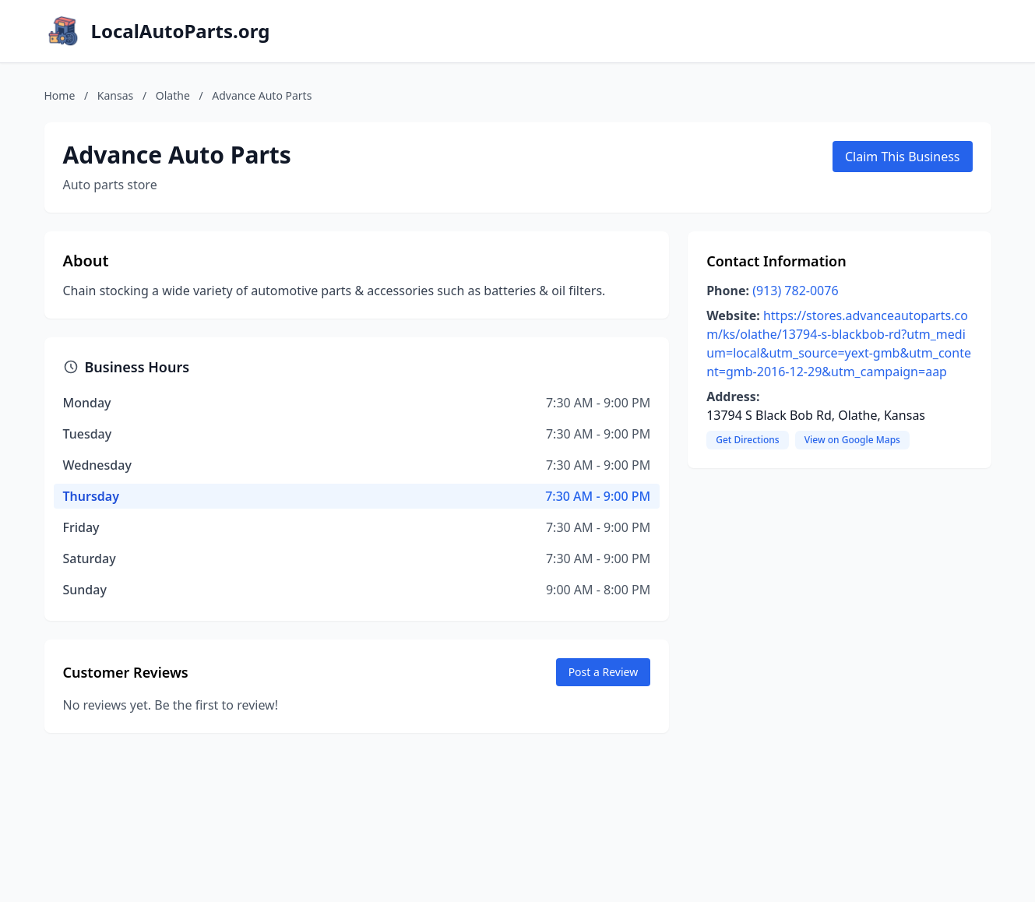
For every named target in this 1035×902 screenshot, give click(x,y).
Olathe (173, 95)
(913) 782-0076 (795, 290)
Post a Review (604, 671)
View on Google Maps (852, 439)
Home (60, 95)
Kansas (115, 95)
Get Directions (747, 439)
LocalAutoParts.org (180, 31)
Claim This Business (902, 156)
